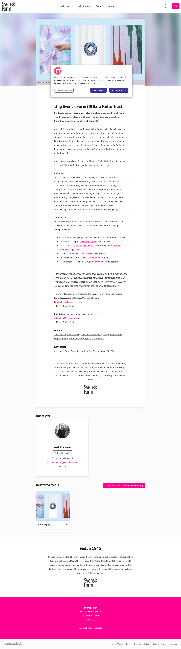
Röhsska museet (100, 261)
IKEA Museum (93, 257)
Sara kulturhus (86, 253)
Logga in (174, 643)
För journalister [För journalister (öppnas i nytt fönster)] (141, 643)
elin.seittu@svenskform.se (67, 318)
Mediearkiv (84, 6)
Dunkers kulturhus (88, 241)
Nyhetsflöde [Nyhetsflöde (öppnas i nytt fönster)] (159, 643)
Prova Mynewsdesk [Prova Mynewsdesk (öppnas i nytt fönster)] (120, 643)
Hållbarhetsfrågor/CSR (80, 338)
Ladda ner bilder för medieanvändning (124, 485)
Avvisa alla (98, 90)
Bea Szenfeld (114, 181)
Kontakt (112, 6)
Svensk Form (61, 363)
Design (106, 334)
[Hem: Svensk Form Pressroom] (9, 6)
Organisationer (61, 338)
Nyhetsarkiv (66, 6)
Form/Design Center (83, 245)
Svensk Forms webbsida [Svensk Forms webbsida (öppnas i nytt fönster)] (90, 627)
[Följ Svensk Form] (175, 6)
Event (99, 6)
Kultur (119, 334)
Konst (113, 334)
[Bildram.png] (53, 506)
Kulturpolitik (98, 338)
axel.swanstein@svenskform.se (62, 462)
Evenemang (96, 334)
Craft (102, 351)
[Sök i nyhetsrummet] (166, 6)
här (117, 209)
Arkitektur (86, 334)
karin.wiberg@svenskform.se (68, 302)
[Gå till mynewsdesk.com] (13, 644)
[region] (91, 81)
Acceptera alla (119, 90)
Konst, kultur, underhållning (67, 334)
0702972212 (62, 466)
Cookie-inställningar (63, 90)
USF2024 (110, 351)
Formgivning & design (81, 351)
